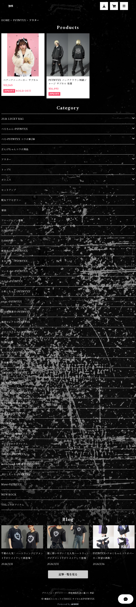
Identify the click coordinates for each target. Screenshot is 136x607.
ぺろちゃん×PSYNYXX (14, 129)
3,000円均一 (8, 230)
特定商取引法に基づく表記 (81, 593)
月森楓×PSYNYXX (12, 362)
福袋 (3, 210)
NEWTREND (9, 382)
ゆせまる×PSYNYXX (13, 413)
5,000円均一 (8, 240)
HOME (5, 20)
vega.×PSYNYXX (11, 301)
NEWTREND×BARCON (15, 403)
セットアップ (8, 189)
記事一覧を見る (68, 574)
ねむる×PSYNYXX (12, 281)
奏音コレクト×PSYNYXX (15, 321)
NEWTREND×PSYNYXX (16, 393)
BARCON (7, 342)
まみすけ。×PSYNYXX (14, 261)
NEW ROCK (8, 494)
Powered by (68, 604)
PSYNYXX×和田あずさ (14, 433)
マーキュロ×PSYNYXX (14, 271)
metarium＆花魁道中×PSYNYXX (20, 464)
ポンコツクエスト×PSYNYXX (18, 332)
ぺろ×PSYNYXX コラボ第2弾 (18, 139)
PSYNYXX (19, 20)
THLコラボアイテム (12, 504)
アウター (6, 159)
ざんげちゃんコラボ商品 (14, 149)
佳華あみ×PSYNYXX (13, 454)
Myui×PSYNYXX (11, 484)
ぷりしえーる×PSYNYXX (15, 474)
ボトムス (6, 179)
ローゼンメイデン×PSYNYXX (18, 352)
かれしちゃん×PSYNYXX (15, 291)
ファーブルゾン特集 (12, 220)
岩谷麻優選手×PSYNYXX (15, 311)
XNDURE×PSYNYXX (14, 372)
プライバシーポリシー (52, 593)
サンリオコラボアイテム (14, 443)
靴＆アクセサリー (11, 200)
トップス (6, 169)
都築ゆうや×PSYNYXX (14, 250)
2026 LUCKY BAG (12, 118)
